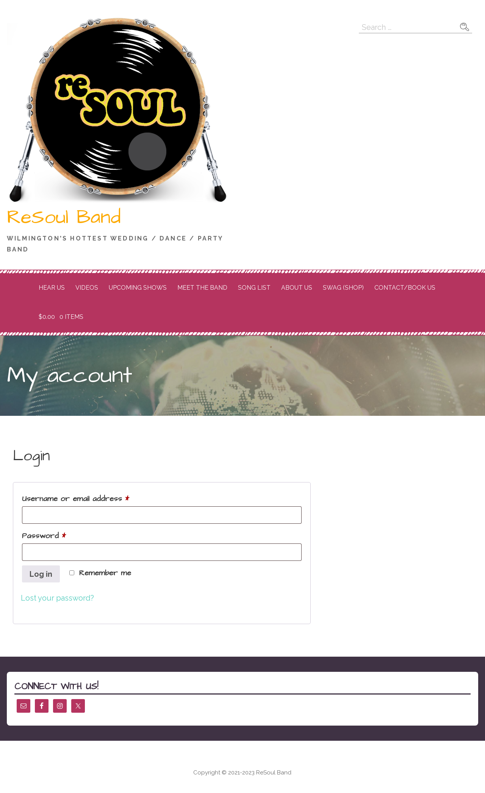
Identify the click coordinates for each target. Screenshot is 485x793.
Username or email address (91, 497)
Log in (41, 574)
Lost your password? (57, 598)
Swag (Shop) (343, 287)
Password (59, 534)
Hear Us (52, 287)
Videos (86, 287)
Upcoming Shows (138, 287)
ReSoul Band (64, 217)
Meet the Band (202, 287)
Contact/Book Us (404, 287)
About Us (296, 287)
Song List (254, 287)
